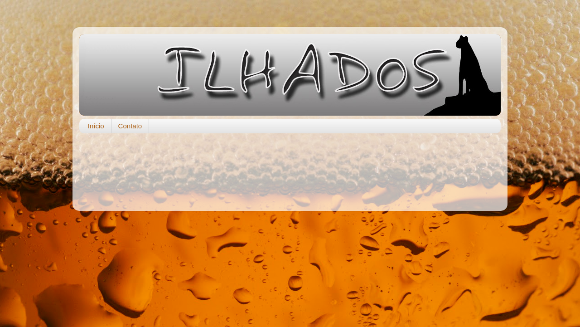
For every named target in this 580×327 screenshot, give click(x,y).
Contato (130, 126)
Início (96, 126)
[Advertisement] (290, 167)
